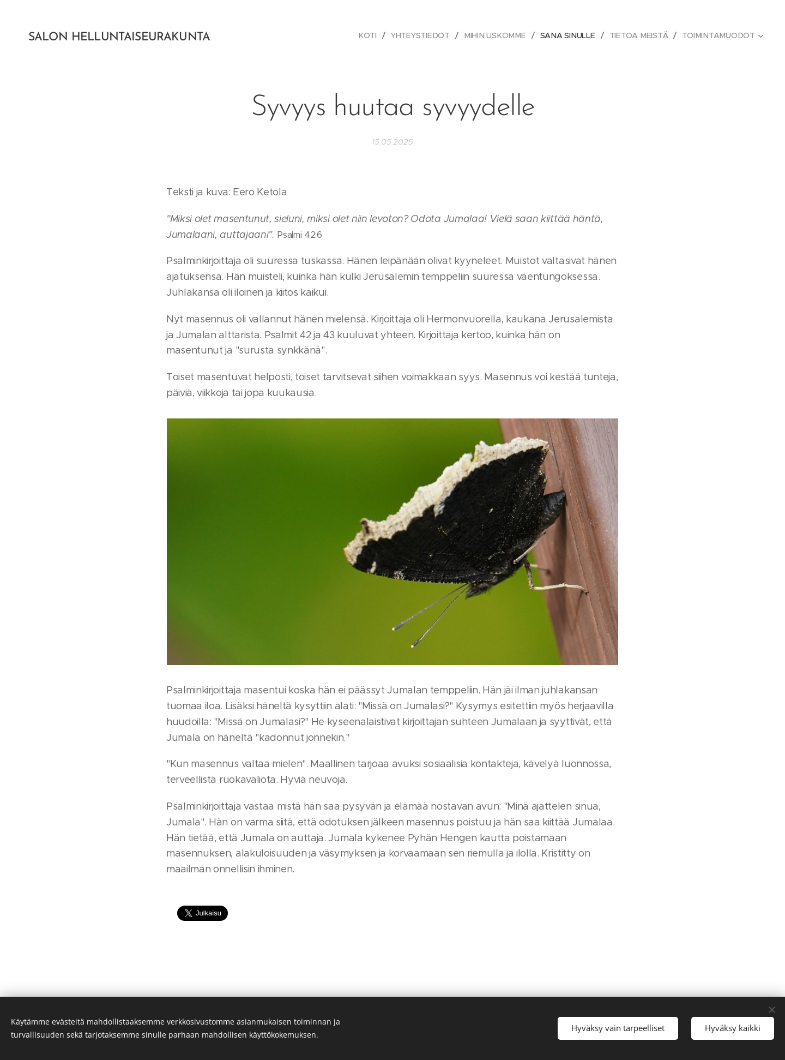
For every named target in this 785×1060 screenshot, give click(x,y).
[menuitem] (373, 35)
